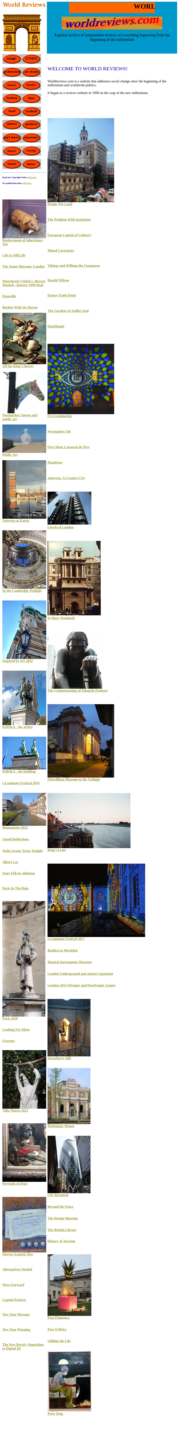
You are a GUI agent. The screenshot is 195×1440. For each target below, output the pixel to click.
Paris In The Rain (15, 888)
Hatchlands (56, 326)
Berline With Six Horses (20, 307)
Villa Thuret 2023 (15, 1110)
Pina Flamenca (58, 1318)
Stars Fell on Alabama (18, 873)
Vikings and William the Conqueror (74, 265)
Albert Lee (10, 862)
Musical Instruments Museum (70, 962)
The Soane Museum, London (23, 266)
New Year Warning (16, 1329)
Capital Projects (14, 1300)
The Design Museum (63, 1218)
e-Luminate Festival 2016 (20, 783)
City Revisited (58, 1195)
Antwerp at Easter (15, 520)
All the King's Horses (18, 366)
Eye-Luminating (60, 416)
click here (26, 183)
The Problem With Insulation (69, 219)
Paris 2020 (10, 1018)
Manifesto (55, 462)
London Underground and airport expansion (80, 973)
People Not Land (60, 204)
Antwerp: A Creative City (66, 478)
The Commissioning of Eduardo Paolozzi (77, 690)
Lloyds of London (61, 527)
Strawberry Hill (59, 1058)
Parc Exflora (57, 1329)
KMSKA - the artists (17, 727)
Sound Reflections (15, 839)
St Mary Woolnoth (61, 618)
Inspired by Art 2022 (17, 661)
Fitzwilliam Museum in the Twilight (74, 779)
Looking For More (16, 1029)
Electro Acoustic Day (17, 1254)
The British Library (62, 1230)
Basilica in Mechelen (63, 950)
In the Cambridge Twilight (21, 591)
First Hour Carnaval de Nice (68, 447)
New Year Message (16, 1314)
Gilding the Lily (59, 1341)
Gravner (8, 1041)
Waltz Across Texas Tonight (22, 851)
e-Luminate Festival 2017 (66, 939)
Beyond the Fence (61, 1206)
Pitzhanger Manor (61, 1126)
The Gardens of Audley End (68, 311)
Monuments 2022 (15, 827)
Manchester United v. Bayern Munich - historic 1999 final (23, 283)
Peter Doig (55, 1413)
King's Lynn (57, 850)
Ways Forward (13, 1285)
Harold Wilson (58, 280)
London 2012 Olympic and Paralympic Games (81, 985)
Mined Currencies (61, 250)
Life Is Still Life (13, 255)
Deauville (9, 296)
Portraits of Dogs (14, 1183)
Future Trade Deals (62, 295)
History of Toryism (61, 1241)
